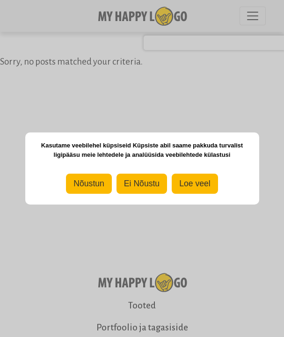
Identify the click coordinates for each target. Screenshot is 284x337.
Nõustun (88, 183)
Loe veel (195, 183)
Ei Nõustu (142, 183)
